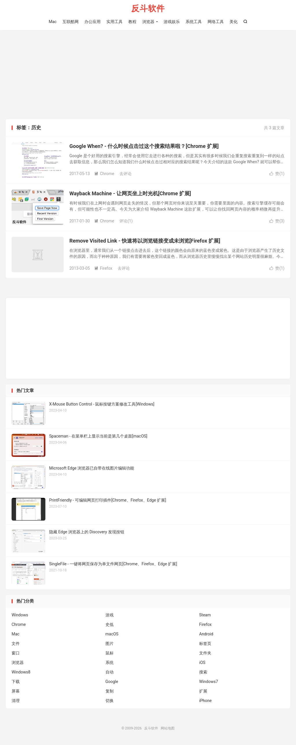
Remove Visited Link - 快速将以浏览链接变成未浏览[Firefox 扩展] (144, 241)
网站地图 (168, 729)
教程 (132, 21)
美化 (234, 21)
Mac (52, 21)
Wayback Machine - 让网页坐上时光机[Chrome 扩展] (130, 194)
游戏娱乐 (172, 21)
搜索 (203, 672)
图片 (110, 644)
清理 (16, 701)
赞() (276, 174)
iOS (202, 663)
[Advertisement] (148, 76)
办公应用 (92, 21)
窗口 (16, 653)
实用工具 (114, 21)
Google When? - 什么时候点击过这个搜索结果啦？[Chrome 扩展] (144, 147)
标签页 (205, 644)
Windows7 (208, 682)
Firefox (103, 269)
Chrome (104, 174)
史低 (110, 625)
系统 (110, 663)
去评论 (125, 174)
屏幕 (16, 691)
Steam (205, 615)
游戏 (110, 615)
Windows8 (21, 672)
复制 (110, 691)
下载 (16, 682)
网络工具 (216, 21)
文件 (16, 644)
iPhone (205, 701)
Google (112, 682)
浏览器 (148, 21)
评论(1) (126, 221)
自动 (110, 672)
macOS (112, 634)
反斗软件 (148, 8)
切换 (110, 701)
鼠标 (110, 653)
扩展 (203, 691)
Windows (20, 615)
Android (206, 634)
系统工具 (194, 21)
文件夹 (205, 653)
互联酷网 (70, 21)
